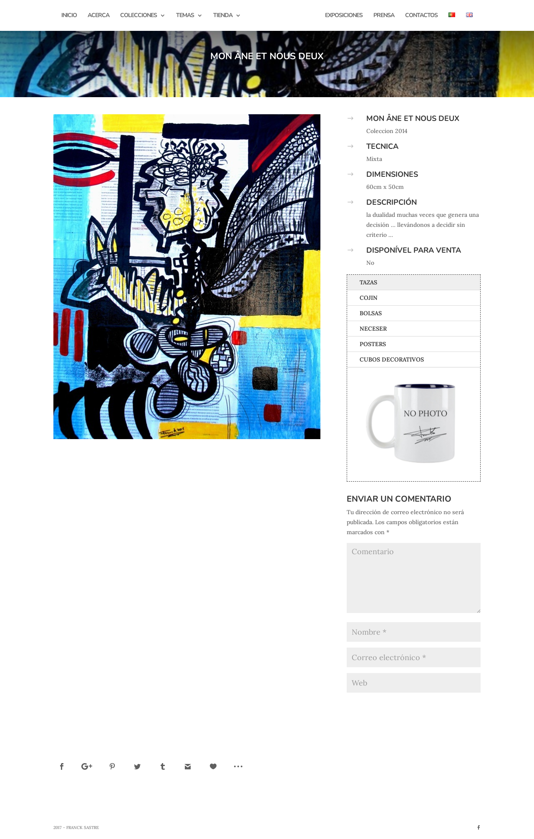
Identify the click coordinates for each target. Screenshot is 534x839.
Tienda (222, 16)
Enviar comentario (442, 705)
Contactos (421, 16)
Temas (185, 16)
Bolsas (371, 313)
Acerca (98, 16)
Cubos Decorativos (392, 359)
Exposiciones (344, 16)
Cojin (369, 297)
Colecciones (138, 16)
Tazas (368, 282)
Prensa (383, 16)
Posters (373, 344)
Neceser (373, 328)
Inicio (69, 16)
